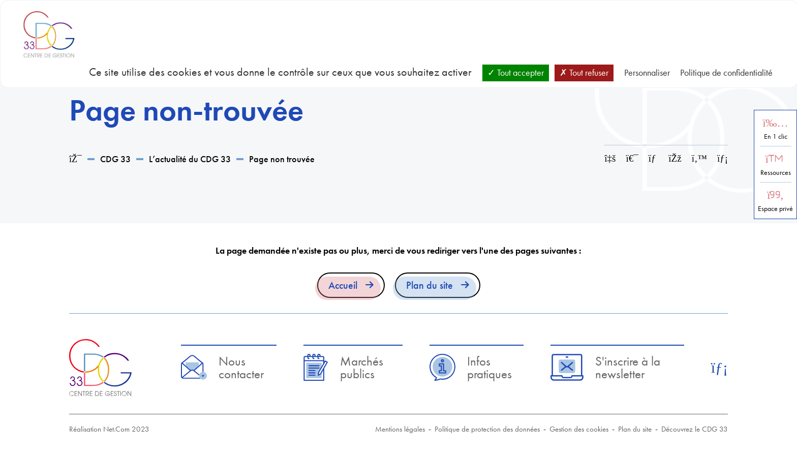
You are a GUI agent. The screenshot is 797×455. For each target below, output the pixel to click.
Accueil (342, 285)
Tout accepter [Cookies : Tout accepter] (515, 72)
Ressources (775, 172)
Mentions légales (400, 429)
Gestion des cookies (578, 429)
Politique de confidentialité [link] (726, 72)
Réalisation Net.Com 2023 (109, 429)
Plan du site (429, 285)
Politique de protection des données (487, 429)
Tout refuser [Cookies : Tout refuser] (584, 72)
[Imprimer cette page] (632, 158)
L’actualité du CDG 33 (190, 159)
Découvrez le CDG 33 (694, 429)
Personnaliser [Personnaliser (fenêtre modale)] (647, 72)
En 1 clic (775, 136)
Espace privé (775, 209)
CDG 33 (115, 159)
